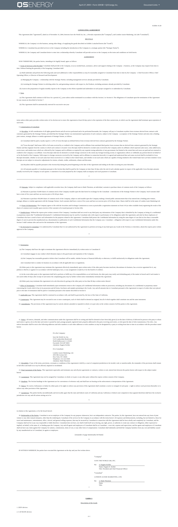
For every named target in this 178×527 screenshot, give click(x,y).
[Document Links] (152, 4)
